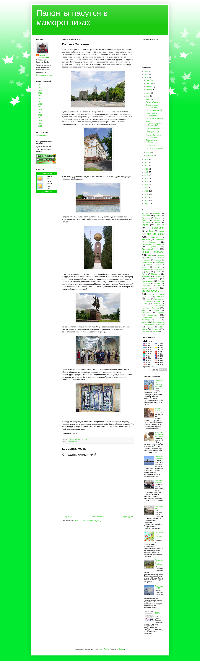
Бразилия (158, 227)
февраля (150, 155)
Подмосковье (149, 296)
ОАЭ (158, 285)
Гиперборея (146, 244)
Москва (161, 281)
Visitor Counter (41, 136)
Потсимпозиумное (159, 481)
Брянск (151, 231)
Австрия (156, 213)
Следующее (67, 517)
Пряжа (158, 301)
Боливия (160, 225)
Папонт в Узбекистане (154, 148)
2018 (40, 110)
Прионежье (149, 301)
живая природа (153, 252)
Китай (157, 267)
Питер (161, 294)
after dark (155, 332)
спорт (147, 308)
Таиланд (155, 308)
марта (148, 152)
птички (144, 304)
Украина (160, 313)
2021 (40, 115)
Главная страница (97, 517)
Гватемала (160, 240)
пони (148, 299)
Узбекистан (73, 441)
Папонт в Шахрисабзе (154, 110)
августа (149, 90)
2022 (40, 118)
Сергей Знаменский (44, 56)
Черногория (149, 324)
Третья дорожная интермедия (152, 106)
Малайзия (146, 276)
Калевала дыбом (158, 410)
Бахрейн (157, 220)
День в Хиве (150, 145)
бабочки (157, 218)
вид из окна (155, 233)
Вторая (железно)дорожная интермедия (154, 123)
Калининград (147, 262)
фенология (152, 315)
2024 (40, 123)
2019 (40, 112)
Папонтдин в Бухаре (153, 132)
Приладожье (159, 299)
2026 (146, 71)
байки (144, 220)
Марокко (160, 276)
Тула (144, 310)
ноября (149, 83)
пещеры (151, 294)
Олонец (144, 288)
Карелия (149, 264)
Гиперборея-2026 (159, 587)
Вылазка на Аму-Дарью (152, 141)
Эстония (156, 329)
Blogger (121, 649)
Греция (160, 244)
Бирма (145, 225)
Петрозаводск (46, 173)
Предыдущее (128, 517)
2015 (40, 101)
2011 (40, 90)
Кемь (159, 265)
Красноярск (159, 269)
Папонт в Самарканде (154, 118)
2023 (40, 120)
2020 (146, 169)
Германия (152, 242)
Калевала (157, 260)
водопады (153, 237)
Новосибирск (146, 285)
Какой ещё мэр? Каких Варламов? (159, 434)
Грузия (153, 247)
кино (144, 267)
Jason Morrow (104, 649)
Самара (157, 303)
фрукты (157, 320)
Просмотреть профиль (44, 75)
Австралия (145, 213)
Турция (156, 310)
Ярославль (145, 331)
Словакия (160, 306)
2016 (40, 104)
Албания (146, 215)
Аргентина (146, 218)
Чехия (161, 324)
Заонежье (160, 255)
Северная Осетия (147, 306)
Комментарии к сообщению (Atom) (88, 521)
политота (159, 296)
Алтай (158, 216)
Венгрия (160, 231)
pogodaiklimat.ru (46, 191)
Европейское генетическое (159, 535)
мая (148, 96)
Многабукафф (147, 281)
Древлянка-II (148, 249)
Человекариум (158, 322)
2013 (40, 96)
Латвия (144, 274)
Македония (155, 274)
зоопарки (148, 258)
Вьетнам (146, 240)
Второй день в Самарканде (151, 114)
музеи (147, 283)
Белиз (157, 223)
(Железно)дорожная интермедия (153, 136)
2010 (40, 88)
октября (149, 87)
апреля (149, 99)
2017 (40, 107)
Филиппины (147, 317)
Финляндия (146, 320)
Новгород (156, 283)
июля (148, 93)
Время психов (157, 613)
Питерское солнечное (159, 457)
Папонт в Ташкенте (153, 102)
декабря (149, 80)
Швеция (150, 327)
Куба (148, 272)
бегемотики (146, 222)
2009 (40, 85)
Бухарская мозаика (153, 129)
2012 (40, 93)
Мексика (153, 279)
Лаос (158, 272)
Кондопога (146, 269)
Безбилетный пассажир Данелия (159, 384)
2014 (40, 98)
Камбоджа (160, 262)
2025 (40, 126)
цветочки (145, 322)
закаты (150, 255)
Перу (155, 288)
